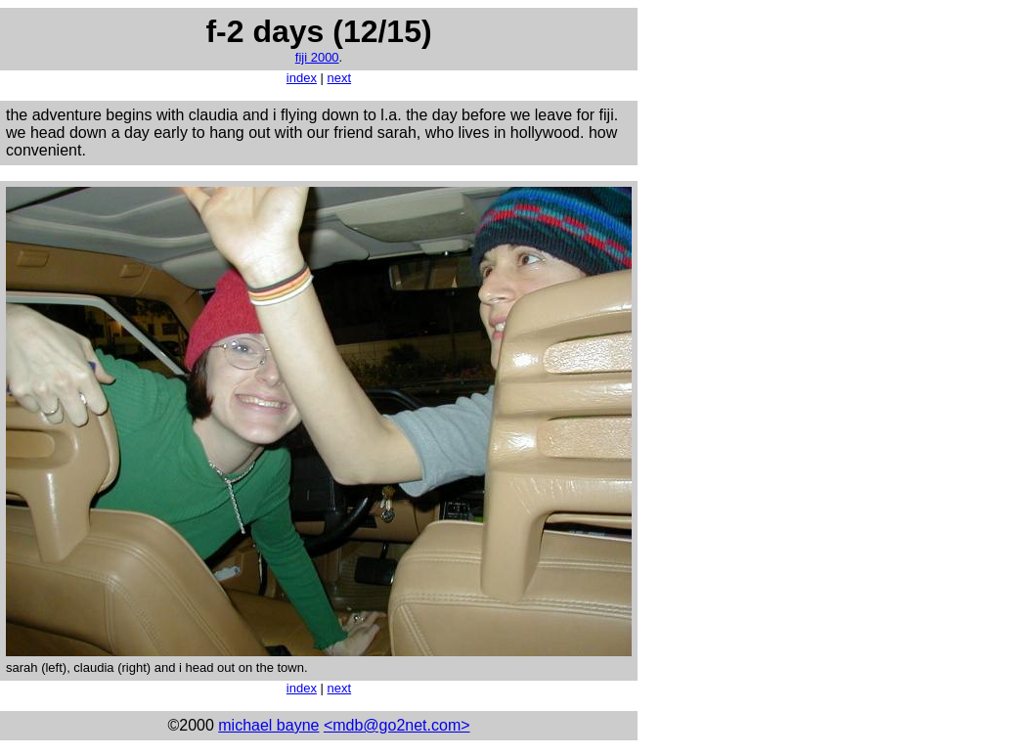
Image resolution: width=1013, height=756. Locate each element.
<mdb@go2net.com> (397, 725)
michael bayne (268, 725)
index (301, 77)
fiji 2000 (317, 57)
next (340, 77)
